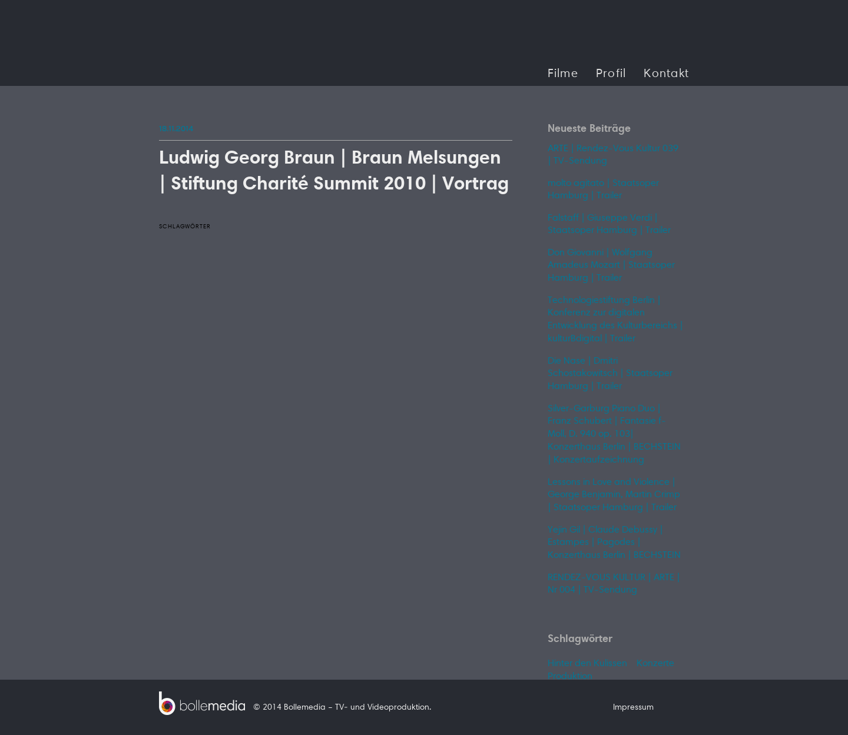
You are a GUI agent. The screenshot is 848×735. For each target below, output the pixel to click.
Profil (611, 74)
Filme (563, 74)
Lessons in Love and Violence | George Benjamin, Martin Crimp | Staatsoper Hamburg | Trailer (614, 495)
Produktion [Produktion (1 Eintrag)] (570, 676)
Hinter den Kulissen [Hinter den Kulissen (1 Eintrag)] (587, 664)
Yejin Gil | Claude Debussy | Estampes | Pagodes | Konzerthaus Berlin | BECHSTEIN (614, 543)
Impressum (633, 708)
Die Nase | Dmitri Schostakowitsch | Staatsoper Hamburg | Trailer (610, 374)
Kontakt (666, 74)
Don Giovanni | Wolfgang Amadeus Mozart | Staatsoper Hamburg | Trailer (611, 265)
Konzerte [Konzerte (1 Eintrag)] (655, 664)
